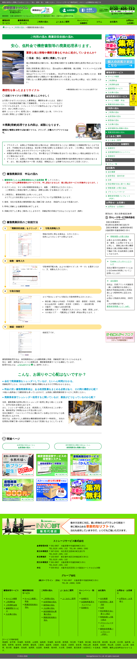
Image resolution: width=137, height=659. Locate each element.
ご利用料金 (112, 80)
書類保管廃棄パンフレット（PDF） (119, 197)
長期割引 (111, 156)
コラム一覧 (112, 164)
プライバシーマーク (116, 192)
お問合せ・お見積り (130, 21)
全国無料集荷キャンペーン (119, 152)
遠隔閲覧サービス (115, 88)
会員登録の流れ (114, 116)
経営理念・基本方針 (116, 176)
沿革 (110, 180)
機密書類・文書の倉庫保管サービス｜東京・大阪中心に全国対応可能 (57, 656)
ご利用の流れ (113, 112)
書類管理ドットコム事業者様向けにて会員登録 (24, 180)
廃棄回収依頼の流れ (116, 104)
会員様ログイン (88, 10)
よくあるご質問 (62, 22)
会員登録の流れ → (26, 446)
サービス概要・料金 (116, 100)
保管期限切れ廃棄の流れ (118, 128)
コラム (99, 22)
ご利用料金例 (113, 84)
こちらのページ (24, 365)
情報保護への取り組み (117, 188)
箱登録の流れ (113, 120)
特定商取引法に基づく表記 (119, 184)
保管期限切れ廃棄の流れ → (78, 446)
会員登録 (68, 10)
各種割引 (111, 148)
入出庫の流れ (113, 92)
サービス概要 (113, 76)
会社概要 (111, 172)
